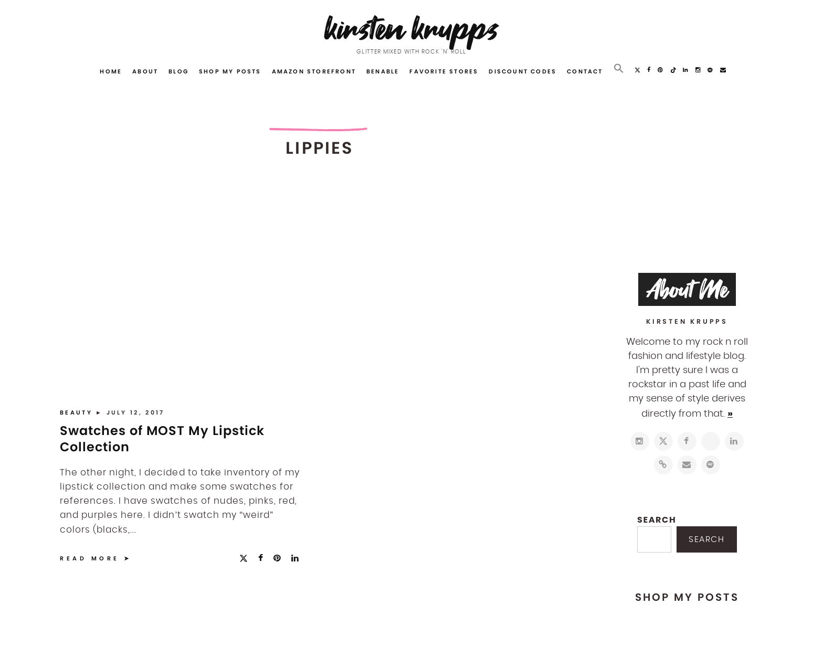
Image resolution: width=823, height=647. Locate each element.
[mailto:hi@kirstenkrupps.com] (687, 464)
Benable (382, 71)
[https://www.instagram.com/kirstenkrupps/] (639, 441)
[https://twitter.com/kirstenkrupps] (663, 441)
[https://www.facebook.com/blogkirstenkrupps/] (687, 441)
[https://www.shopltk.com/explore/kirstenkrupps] (663, 464)
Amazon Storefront (314, 71)
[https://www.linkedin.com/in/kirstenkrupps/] (734, 441)
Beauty (78, 412)
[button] (619, 69)
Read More (90, 558)
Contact (585, 71)
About (145, 71)
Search (656, 520)
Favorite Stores (443, 71)
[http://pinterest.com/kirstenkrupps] (710, 441)
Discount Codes (522, 71)
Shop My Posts (230, 71)
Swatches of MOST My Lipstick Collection (162, 438)
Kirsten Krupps (412, 28)
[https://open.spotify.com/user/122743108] (710, 464)
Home (111, 71)
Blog (178, 71)
